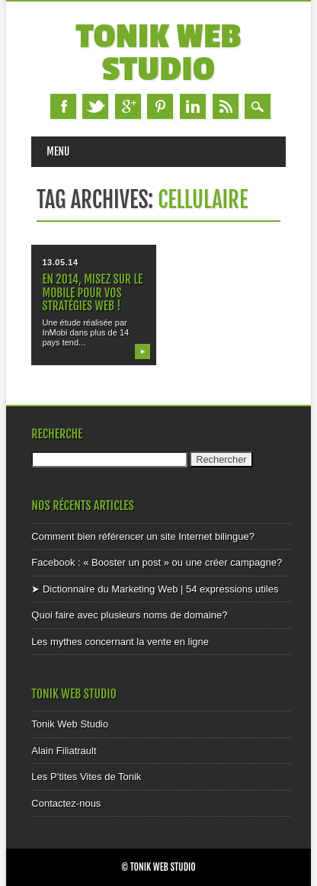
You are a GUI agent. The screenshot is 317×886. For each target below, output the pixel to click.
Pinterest (160, 106)
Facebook (63, 106)
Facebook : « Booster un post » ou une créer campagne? (156, 562)
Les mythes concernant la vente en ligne (120, 641)
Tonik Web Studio (159, 53)
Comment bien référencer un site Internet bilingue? (143, 536)
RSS (226, 106)
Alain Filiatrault (63, 750)
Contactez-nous (66, 803)
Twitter (95, 106)
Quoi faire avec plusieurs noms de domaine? (129, 615)
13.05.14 (60, 262)
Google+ (128, 106)
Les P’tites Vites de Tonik (86, 776)
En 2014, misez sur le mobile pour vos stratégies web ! (92, 292)
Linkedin (193, 106)
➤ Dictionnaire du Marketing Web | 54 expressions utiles (154, 589)
